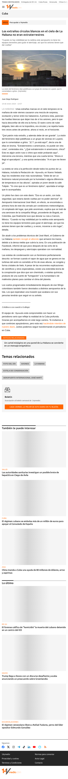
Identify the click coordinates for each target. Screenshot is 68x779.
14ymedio (6, 754)
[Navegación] (3, 6)
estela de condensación (15, 371)
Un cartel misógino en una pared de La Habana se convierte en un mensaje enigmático (33, 344)
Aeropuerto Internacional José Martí (22, 378)
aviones (25, 364)
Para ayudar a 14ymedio (19, 22)
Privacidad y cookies (10, 759)
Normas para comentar (44, 754)
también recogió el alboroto (26, 239)
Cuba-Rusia (43, 2)
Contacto (39, 763)
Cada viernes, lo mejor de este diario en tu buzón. (34, 407)
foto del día (9, 364)
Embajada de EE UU (29, 2)
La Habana (39, 364)
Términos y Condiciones (12, 763)
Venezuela (53, 2)
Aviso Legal (39, 759)
